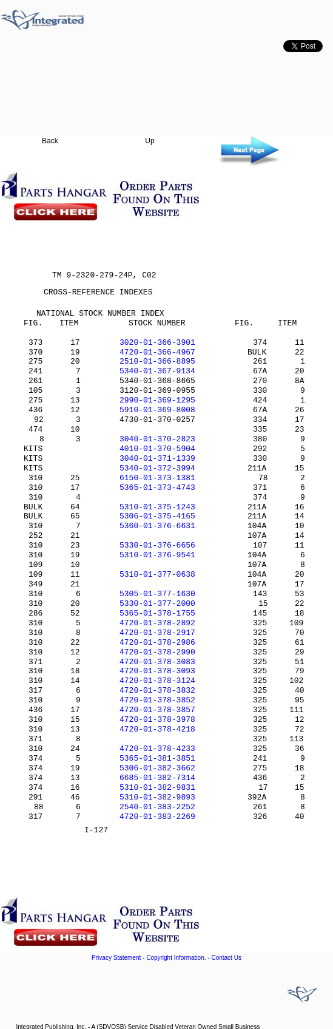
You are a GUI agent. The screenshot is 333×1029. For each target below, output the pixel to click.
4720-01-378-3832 (157, 690)
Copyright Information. (176, 957)
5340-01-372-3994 (157, 468)
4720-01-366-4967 (157, 352)
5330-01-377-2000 (157, 603)
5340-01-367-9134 (157, 371)
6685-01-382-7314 (157, 778)
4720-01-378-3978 (157, 719)
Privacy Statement (116, 957)
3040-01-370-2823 (157, 439)
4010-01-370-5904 (157, 448)
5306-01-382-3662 (157, 768)
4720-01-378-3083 (157, 662)
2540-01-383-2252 (157, 807)
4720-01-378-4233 (157, 748)
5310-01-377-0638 (157, 574)
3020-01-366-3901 (157, 342)
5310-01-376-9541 (157, 555)
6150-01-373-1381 (157, 478)
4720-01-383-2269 (157, 816)
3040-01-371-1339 (157, 458)
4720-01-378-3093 (157, 671)
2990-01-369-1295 (157, 400)
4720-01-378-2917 (157, 632)
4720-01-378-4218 (157, 729)
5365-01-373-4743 (157, 487)
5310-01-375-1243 (157, 507)
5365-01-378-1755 (157, 613)
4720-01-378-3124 (157, 680)
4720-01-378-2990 (157, 652)
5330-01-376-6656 (157, 545)
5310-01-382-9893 (157, 797)
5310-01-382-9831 (157, 787)
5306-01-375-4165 (157, 516)
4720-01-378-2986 (157, 642)
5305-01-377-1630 (157, 594)
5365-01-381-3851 (157, 758)
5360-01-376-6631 (157, 526)
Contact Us (226, 957)
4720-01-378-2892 (157, 623)
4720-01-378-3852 (157, 700)
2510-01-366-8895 (157, 361)
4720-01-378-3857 (157, 710)
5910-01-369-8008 (157, 410)
